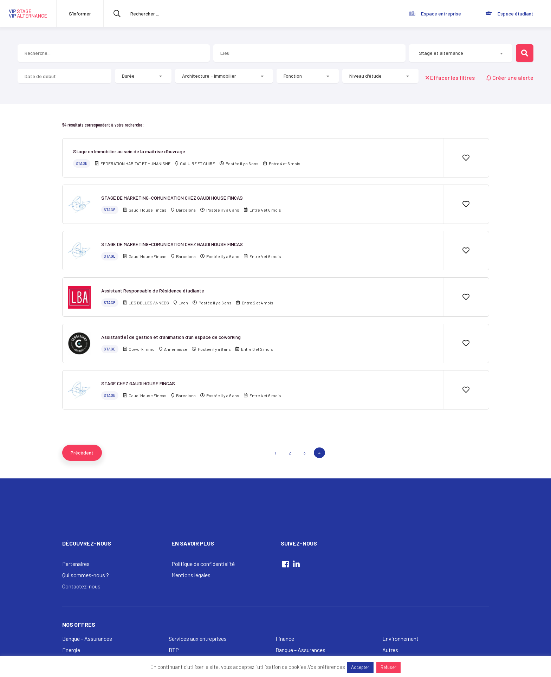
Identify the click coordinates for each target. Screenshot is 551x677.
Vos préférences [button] (326, 667)
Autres (390, 649)
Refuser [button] (388, 667)
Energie (71, 649)
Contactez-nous (81, 586)
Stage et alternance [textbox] (441, 53)
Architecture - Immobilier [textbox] (209, 76)
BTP (174, 649)
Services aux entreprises (198, 638)
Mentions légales (190, 575)
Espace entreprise (441, 14)
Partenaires (76, 563)
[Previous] (82, 453)
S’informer (80, 14)
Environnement (400, 638)
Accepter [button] (360, 667)
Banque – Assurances (87, 638)
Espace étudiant (515, 14)
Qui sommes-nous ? (85, 575)
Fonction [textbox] (293, 76)
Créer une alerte (509, 77)
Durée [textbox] (128, 76)
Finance (285, 638)
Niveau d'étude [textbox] (365, 76)
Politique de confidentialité (203, 563)
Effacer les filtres (451, 77)
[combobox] (460, 53)
